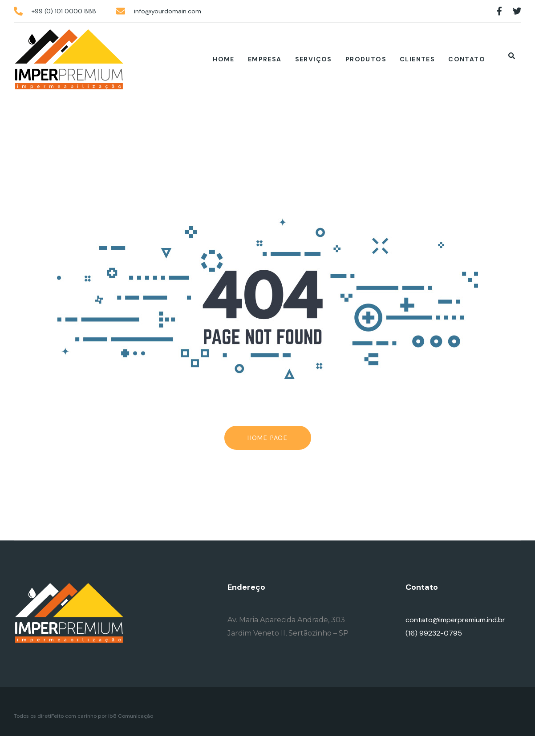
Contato (466, 59)
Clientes (417, 59)
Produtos (365, 59)
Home (224, 59)
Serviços (313, 59)
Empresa (265, 59)
